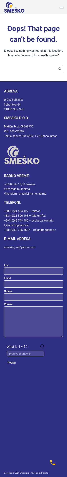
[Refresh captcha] (42, 346)
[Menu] (61, 7)
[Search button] (59, 68)
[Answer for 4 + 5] (25, 353)
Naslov (33, 294)
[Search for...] (30, 68)
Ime (33, 268)
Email (33, 281)
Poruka (33, 320)
